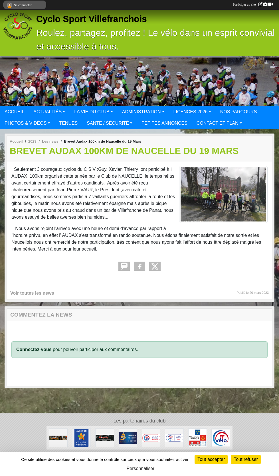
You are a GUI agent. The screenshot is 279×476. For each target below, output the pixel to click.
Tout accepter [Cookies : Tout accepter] (211, 459)
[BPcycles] (104, 437)
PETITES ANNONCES (164, 123)
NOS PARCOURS (238, 111)
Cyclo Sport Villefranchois (91, 19)
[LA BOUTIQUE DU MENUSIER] (128, 437)
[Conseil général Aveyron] (81, 437)
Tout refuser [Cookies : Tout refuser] (246, 459)
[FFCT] (220, 437)
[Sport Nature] (58, 437)
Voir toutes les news (32, 293)
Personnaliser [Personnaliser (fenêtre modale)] (141, 468)
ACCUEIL (14, 111)
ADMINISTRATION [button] (141, 111)
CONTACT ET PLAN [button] (217, 123)
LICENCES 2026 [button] (190, 111)
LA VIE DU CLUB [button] (92, 111)
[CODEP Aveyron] (174, 437)
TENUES (68, 123)
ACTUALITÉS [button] (47, 111)
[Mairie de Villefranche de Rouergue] (197, 437)
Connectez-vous (34, 349)
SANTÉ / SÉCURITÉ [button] (108, 123)
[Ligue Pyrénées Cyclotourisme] (151, 437)
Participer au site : (253, 5)
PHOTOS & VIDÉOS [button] (25, 123)
